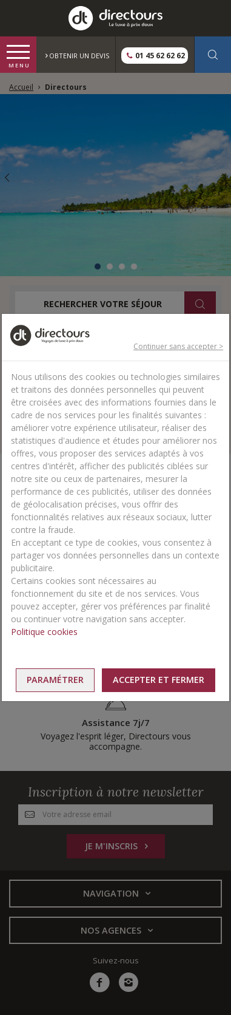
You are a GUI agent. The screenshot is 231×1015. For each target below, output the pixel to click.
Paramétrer (55, 679)
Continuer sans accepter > (178, 346)
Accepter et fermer (158, 679)
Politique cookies (44, 631)
